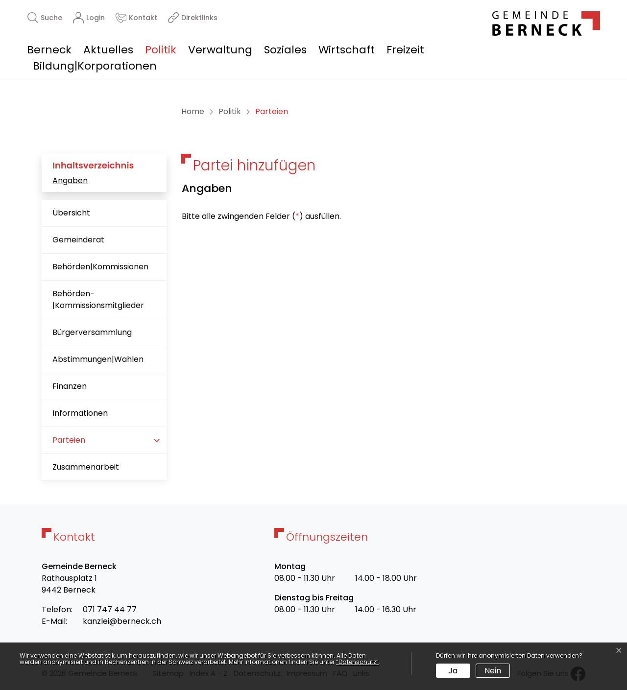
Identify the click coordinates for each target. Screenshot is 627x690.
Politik (160, 49)
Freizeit (405, 49)
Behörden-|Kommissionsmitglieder (98, 299)
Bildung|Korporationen (95, 65)
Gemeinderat (78, 239)
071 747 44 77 (110, 609)
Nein (492, 670)
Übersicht (71, 212)
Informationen (80, 413)
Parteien (83, 443)
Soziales (285, 49)
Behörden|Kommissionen (100, 266)
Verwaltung (220, 49)
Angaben (70, 180)
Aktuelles (108, 49)
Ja (453, 670)
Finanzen (69, 386)
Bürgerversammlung (92, 332)
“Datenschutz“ (357, 662)
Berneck (49, 49)
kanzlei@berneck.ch (122, 621)
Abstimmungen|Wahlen (98, 359)
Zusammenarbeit (85, 467)
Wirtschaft (346, 49)
